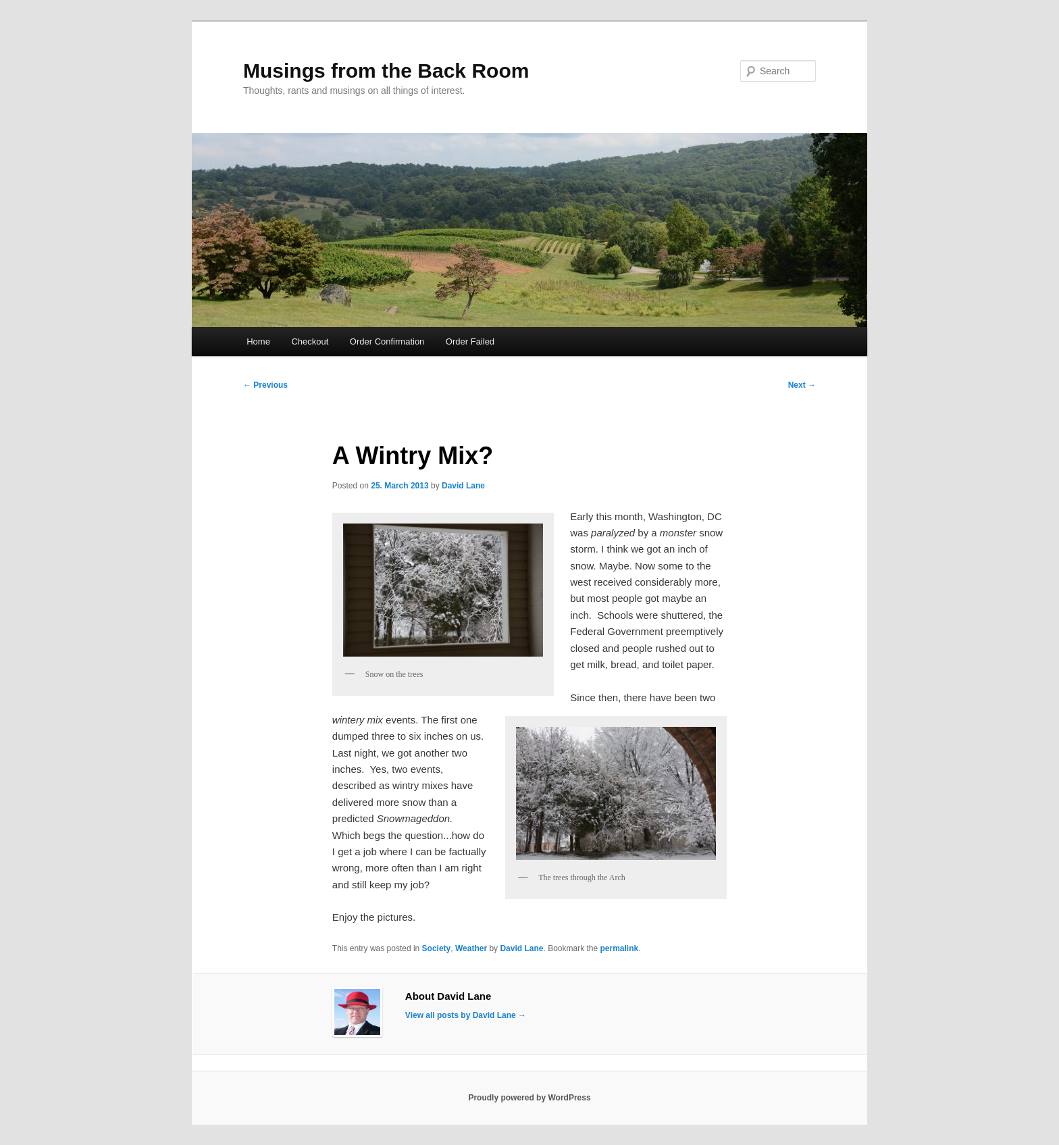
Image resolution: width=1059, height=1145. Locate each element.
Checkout (309, 341)
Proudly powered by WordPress (529, 1097)
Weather (471, 948)
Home (258, 341)
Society (436, 948)
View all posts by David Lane (465, 1015)
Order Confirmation (387, 341)
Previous (265, 385)
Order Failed (470, 341)
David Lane (463, 485)
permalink (619, 948)
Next (802, 385)
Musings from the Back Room (386, 70)
